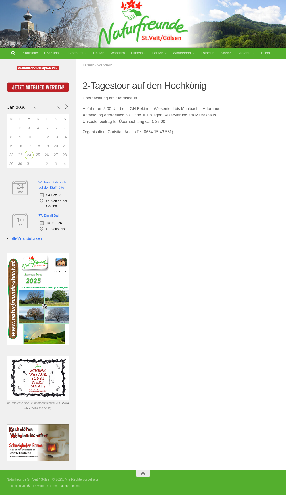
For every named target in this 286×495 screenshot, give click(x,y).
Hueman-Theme (69, 485)
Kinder (226, 53)
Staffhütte (76, 53)
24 (29, 155)
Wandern (118, 53)
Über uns (51, 53)
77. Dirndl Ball (48, 215)
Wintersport (182, 53)
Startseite (30, 53)
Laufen (157, 53)
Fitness (137, 53)
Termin (88, 65)
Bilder (265, 53)
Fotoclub (207, 53)
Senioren (244, 53)
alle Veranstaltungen (26, 238)
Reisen (98, 53)
